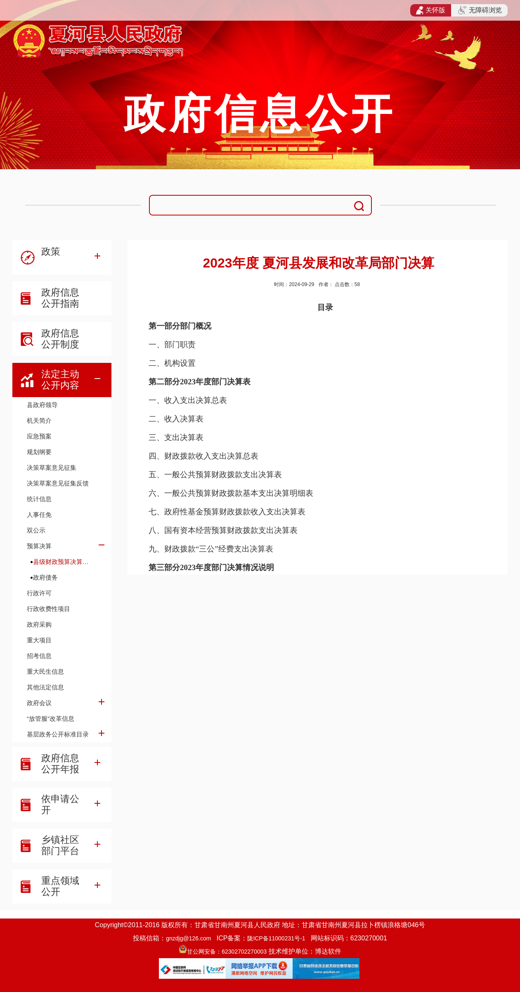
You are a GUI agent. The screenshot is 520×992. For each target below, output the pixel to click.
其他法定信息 (45, 687)
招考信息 (39, 655)
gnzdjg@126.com (188, 938)
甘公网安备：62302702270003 (227, 951)
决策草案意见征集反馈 (58, 483)
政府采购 (39, 624)
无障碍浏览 (480, 10)
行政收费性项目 (48, 608)
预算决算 (39, 545)
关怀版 (430, 10)
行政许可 (39, 593)
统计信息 (39, 498)
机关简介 (39, 420)
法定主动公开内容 (60, 380)
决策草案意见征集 (51, 467)
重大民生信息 (45, 671)
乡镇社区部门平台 (60, 845)
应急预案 (39, 436)
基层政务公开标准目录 (58, 734)
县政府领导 (42, 404)
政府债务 (45, 577)
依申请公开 (60, 804)
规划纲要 (39, 451)
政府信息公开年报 (60, 763)
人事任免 (39, 514)
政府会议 (39, 702)
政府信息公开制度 (60, 339)
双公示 (36, 530)
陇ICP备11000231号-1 (276, 938)
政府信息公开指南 (60, 298)
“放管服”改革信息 (50, 718)
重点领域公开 (60, 886)
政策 (50, 251)
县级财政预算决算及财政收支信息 (64, 561)
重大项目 (39, 640)
